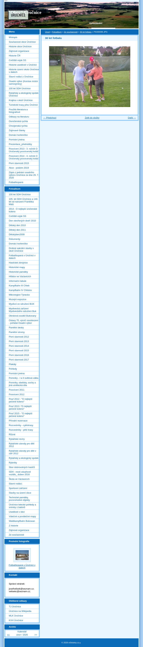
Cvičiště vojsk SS (17, 60)
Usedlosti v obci (17, 512)
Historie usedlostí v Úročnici (23, 64)
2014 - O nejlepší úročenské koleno (23, 210)
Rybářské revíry (17, 439)
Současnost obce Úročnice (22, 42)
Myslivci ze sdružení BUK (21, 304)
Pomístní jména (17, 139)
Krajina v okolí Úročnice (20, 100)
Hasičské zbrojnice (18, 262)
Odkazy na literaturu (19, 116)
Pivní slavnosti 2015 (19, 163)
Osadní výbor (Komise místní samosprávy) (23, 82)
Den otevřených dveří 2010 (22, 220)
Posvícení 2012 (16, 394)
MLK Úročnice (16, 615)
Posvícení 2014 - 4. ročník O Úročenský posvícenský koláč (23, 157)
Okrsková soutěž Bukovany (22, 315)
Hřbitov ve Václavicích (20, 276)
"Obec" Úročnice (24, 12)
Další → (132, 117)
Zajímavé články (17, 130)
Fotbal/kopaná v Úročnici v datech (22, 256)
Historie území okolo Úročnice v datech (24, 70)
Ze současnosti (71, 32)
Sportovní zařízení (18, 488)
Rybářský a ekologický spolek (23, 458)
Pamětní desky (16, 327)
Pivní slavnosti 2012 (19, 336)
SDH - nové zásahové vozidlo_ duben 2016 (20, 473)
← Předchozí (49, 117)
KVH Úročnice (16, 620)
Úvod (47, 32)
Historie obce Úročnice (20, 46)
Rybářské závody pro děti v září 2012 (22, 452)
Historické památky (18, 272)
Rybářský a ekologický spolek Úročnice (23, 94)
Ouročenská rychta (18, 121)
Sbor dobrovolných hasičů (22, 467)
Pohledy (13, 368)
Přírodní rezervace (18, 420)
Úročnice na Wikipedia (20, 611)
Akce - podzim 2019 (19, 167)
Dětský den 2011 (17, 230)
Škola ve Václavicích (19, 479)
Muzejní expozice (17, 299)
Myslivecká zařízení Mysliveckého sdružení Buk (22, 309)
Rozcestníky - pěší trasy (21, 430)
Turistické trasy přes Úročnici (23, 105)
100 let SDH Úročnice (20, 88)
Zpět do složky (92, 117)
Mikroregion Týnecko (19, 294)
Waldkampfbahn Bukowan (22, 521)
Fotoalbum (57, 32)
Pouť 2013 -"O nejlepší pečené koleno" (20, 407)
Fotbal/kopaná (16, 182)
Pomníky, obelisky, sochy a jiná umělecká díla (22, 384)
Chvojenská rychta (18, 125)
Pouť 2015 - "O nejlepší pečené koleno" (20, 414)
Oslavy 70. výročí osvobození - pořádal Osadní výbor (23, 321)
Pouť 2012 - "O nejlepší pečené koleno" (20, 400)
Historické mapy (17, 267)
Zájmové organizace (19, 51)
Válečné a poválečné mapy (22, 516)
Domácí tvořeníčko (18, 135)
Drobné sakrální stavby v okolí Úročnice (21, 249)
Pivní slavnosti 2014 (19, 346)
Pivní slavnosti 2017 (19, 359)
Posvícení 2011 (16, 389)
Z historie (13, 525)
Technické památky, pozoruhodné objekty (19, 498)
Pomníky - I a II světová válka (23, 378)
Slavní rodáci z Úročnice (21, 76)
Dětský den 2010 (17, 225)
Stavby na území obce (20, 492)
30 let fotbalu (85, 32)
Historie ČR (14, 55)
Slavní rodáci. (16, 483)
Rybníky (13, 462)
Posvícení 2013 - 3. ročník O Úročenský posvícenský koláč (23, 150)
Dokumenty (14, 239)
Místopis (13, 37)
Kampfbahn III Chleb (19, 285)
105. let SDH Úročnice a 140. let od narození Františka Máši (23, 202)
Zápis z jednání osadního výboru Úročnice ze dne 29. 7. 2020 (24, 175)
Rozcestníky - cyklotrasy (21, 425)
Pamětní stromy (17, 332)
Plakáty (12, 364)
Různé (12, 434)
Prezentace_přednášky (20, 144)
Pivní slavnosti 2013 (19, 341)
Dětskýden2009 (17, 234)
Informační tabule (17, 281)
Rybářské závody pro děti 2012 (21, 445)
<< (8, 634)
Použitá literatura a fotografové (18, 110)
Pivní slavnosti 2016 (19, 355)
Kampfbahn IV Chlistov (20, 290)
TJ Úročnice (15, 606)
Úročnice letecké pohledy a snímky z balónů (22, 506)
